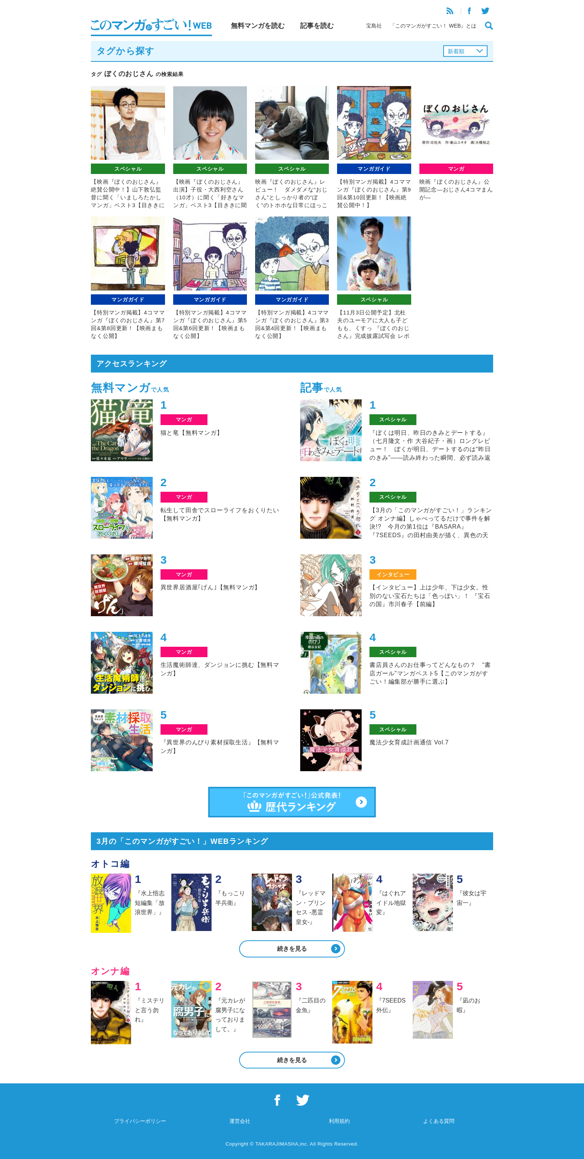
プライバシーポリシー (140, 1121)
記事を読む (317, 25)
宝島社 (374, 26)
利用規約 (339, 1121)
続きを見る (292, 949)
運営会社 (239, 1121)
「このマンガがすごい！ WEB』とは (433, 26)
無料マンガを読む (258, 25)
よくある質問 (438, 1121)
